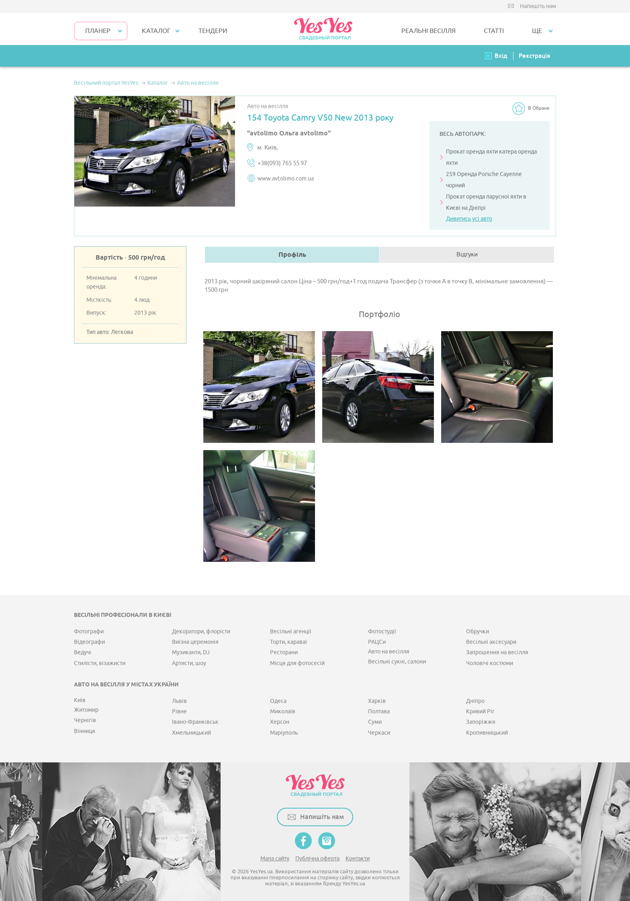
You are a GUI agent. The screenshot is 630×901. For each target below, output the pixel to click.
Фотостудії (382, 631)
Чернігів (85, 720)
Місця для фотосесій (297, 663)
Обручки (477, 631)
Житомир (86, 709)
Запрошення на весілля (497, 652)
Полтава (379, 711)
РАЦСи (377, 642)
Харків (377, 701)
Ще (537, 31)
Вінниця (84, 731)
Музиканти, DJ (191, 652)
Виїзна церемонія (195, 642)
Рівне (179, 711)
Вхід (501, 55)
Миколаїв (282, 711)
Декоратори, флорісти (201, 631)
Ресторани (284, 652)
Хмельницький (191, 732)
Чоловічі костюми (489, 663)
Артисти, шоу (189, 663)
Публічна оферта (317, 858)
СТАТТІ (494, 31)
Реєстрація (534, 55)
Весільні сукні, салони (397, 661)
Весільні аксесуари (491, 642)
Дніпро (475, 701)
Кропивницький (487, 732)
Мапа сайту (274, 858)
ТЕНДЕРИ (212, 31)
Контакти (358, 858)
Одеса (278, 701)
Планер (97, 31)
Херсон (279, 722)
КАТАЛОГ (156, 31)
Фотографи (89, 631)
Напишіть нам (538, 6)
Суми (375, 722)
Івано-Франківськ (195, 722)
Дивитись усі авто (469, 218)
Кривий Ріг (480, 711)
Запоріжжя (480, 722)
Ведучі (82, 652)
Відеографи (89, 642)
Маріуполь (284, 732)
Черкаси (379, 732)
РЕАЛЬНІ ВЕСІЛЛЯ (428, 31)
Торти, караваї (288, 642)
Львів (179, 701)
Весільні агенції (290, 631)
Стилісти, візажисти (99, 663)
